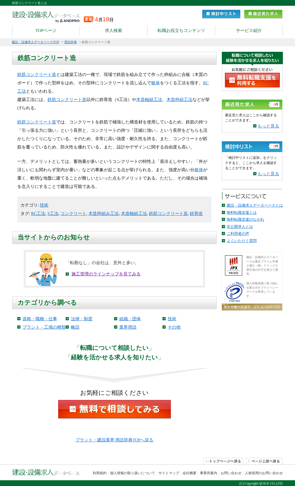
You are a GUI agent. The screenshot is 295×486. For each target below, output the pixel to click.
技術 (44, 205)
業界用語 (128, 327)
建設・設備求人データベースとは (255, 205)
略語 (75, 327)
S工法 (53, 213)
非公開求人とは (240, 226)
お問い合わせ (231, 473)
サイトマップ (168, 473)
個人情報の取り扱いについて (132, 473)
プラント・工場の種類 (44, 327)
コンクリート (73, 213)
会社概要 (189, 473)
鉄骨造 (196, 213)
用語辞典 (70, 42)
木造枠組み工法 (103, 213)
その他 (174, 327)
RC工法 (38, 213)
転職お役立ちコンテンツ (181, 30)
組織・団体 (130, 319)
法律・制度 (81, 319)
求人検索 (113, 30)
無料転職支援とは (242, 212)
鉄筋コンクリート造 (36, 74)
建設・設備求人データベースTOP (35, 42)
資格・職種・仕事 (39, 319)
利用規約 (100, 473)
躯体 (155, 83)
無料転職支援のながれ (245, 219)
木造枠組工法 (179, 99)
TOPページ (45, 30)
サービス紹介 (249, 30)
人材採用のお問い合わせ (264, 473)
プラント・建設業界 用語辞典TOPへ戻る (114, 440)
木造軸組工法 (149, 99)
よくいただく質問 (242, 241)
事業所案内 (208, 473)
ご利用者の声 (238, 233)
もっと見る (268, 126)
